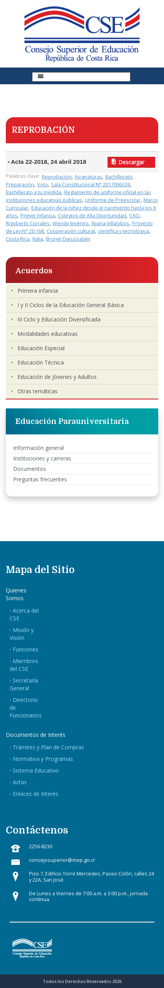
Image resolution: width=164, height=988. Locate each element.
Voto (42, 184)
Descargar (131, 162)
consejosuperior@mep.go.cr (62, 860)
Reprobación (57, 177)
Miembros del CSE (24, 664)
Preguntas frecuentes (40, 479)
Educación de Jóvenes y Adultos (57, 376)
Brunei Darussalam (68, 239)
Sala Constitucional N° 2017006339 (90, 184)
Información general (38, 447)
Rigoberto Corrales (28, 223)
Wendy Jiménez (71, 223)
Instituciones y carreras (42, 458)
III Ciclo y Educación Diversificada (59, 319)
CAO (134, 215)
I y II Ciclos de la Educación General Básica (70, 305)
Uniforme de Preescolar (112, 200)
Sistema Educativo (36, 770)
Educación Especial (41, 348)
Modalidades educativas (47, 333)
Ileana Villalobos (110, 223)
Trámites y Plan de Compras (48, 747)
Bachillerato (118, 177)
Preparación (20, 184)
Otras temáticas (37, 391)
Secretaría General (24, 684)
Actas (20, 782)
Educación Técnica (40, 362)
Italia (37, 239)
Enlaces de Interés (35, 793)
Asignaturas (88, 177)
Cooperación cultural (71, 231)
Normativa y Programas (43, 758)
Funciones (25, 649)
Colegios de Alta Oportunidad (92, 215)
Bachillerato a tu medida (33, 192)
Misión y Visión (22, 633)
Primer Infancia (37, 215)
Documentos (29, 468)
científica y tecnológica (123, 231)
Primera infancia (37, 290)
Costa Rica (17, 239)
